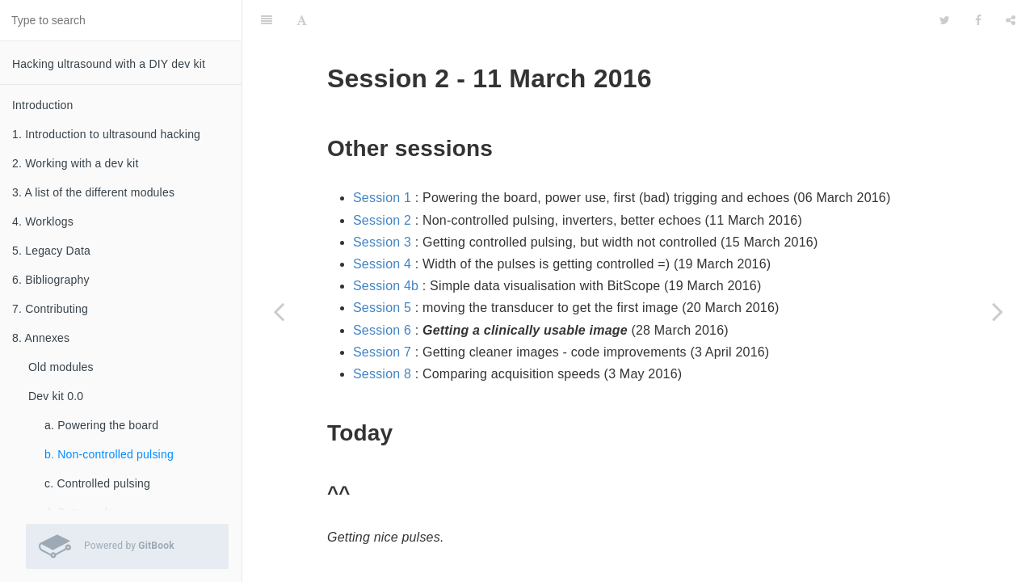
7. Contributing (50, 308)
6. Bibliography (51, 279)
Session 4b (385, 245)
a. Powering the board (101, 425)
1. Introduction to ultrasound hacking (106, 134)
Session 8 (382, 333)
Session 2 (382, 180)
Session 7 (382, 311)
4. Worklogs (43, 221)
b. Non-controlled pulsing (109, 454)
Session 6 (382, 290)
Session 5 (382, 267)
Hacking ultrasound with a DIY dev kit (108, 63)
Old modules (61, 367)
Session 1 (382, 157)
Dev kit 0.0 (55, 396)
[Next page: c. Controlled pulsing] (997, 311)
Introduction (43, 105)
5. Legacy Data (51, 250)
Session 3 (382, 202)
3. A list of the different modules (93, 192)
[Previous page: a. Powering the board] (278, 311)
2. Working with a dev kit (75, 163)
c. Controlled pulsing (97, 483)
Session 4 (382, 223)
